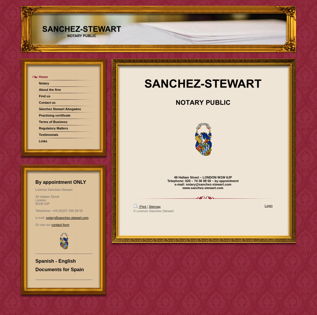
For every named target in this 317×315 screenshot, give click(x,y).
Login (269, 205)
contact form (60, 224)
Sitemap (155, 206)
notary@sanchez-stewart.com (67, 217)
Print (140, 206)
